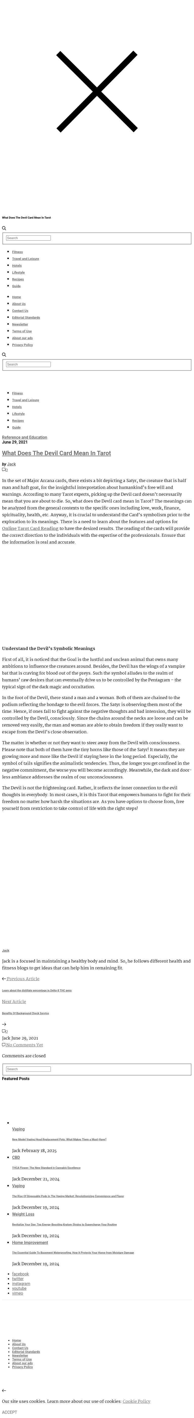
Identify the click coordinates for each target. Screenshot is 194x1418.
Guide (16, 286)
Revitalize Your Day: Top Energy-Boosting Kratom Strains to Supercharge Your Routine (64, 1224)
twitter (18, 1278)
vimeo (17, 1293)
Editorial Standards (26, 317)
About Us (19, 304)
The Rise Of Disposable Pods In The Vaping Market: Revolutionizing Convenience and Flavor (68, 1196)
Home (16, 297)
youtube (19, 1288)
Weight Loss (23, 1214)
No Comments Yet (22, 1045)
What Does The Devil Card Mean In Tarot (56, 453)
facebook (20, 1274)
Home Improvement (30, 1242)
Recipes (18, 279)
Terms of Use (22, 331)
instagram (21, 1283)
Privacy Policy (22, 345)
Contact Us (20, 311)
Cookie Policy (136, 1401)
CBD (16, 1157)
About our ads (22, 338)
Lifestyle (18, 272)
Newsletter (20, 324)
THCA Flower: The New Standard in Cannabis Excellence (46, 1168)
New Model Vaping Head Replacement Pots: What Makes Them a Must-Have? (59, 1139)
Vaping (18, 1129)
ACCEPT (9, 1412)
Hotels (17, 265)
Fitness (17, 252)
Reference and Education (24, 437)
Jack (11, 464)
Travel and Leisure (25, 259)
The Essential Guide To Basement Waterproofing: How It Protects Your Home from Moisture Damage (73, 1252)
